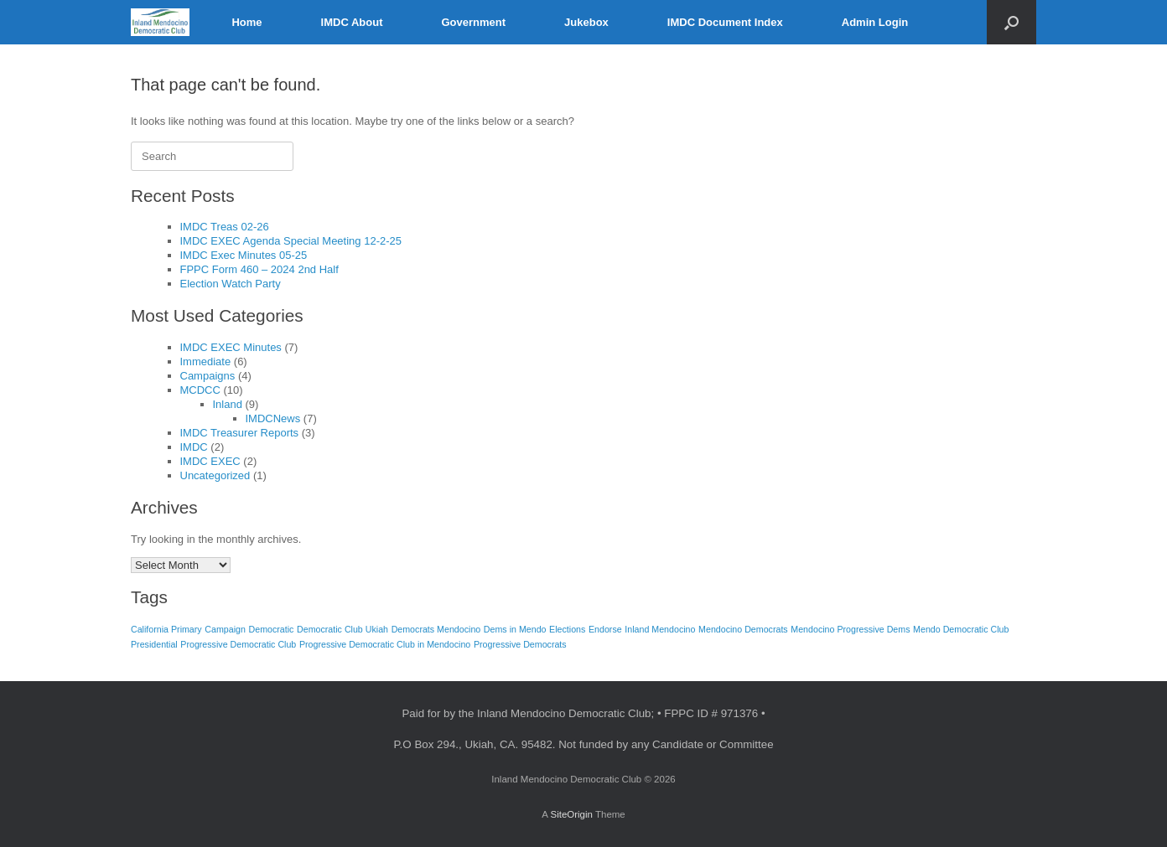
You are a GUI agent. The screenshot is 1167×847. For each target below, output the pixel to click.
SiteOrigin (571, 814)
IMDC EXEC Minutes (231, 347)
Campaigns (208, 375)
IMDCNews (273, 418)
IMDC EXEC (210, 461)
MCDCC (200, 390)
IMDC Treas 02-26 (224, 226)
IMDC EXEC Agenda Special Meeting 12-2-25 (291, 241)
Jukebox (586, 22)
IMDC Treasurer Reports (239, 432)
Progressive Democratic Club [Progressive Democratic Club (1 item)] (238, 644)
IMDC (194, 447)
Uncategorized (215, 475)
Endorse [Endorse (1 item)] (605, 629)
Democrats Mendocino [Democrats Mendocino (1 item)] (436, 629)
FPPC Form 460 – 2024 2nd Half (259, 269)
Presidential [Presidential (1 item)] (154, 644)
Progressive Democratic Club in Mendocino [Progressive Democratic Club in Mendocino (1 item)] (384, 644)
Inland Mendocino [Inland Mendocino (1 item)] (660, 629)
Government (473, 22)
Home (246, 22)
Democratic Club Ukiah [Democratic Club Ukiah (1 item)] (342, 629)
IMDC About (352, 22)
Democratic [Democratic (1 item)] (271, 629)
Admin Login (875, 22)
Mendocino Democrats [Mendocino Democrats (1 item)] (743, 629)
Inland (227, 404)
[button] (1011, 22)
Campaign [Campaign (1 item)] (225, 629)
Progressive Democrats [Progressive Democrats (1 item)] (520, 644)
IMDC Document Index (725, 22)
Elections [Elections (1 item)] (567, 629)
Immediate (205, 361)
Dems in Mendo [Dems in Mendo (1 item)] (515, 629)
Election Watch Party (230, 283)
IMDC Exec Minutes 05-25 (244, 255)
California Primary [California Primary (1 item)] (166, 629)
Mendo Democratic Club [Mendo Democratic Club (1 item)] (961, 629)
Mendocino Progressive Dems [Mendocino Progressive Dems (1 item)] (850, 629)
